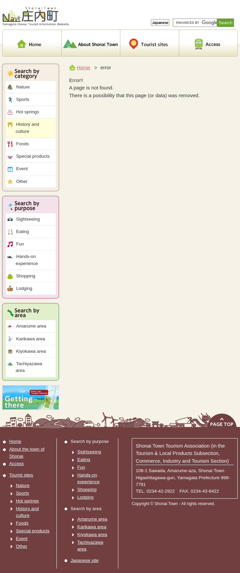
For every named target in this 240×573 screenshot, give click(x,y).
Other (17, 182)
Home (79, 67)
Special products (28, 156)
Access (16, 463)
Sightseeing (23, 219)
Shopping (21, 276)
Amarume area (26, 326)
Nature (18, 87)
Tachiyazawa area (24, 367)
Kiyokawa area (26, 351)
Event (17, 169)
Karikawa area (26, 339)
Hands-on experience (22, 260)
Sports (18, 100)
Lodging (19, 289)
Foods (18, 144)
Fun (15, 244)
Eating (18, 232)
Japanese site (84, 560)
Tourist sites (21, 475)
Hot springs (23, 112)
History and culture (23, 127)
